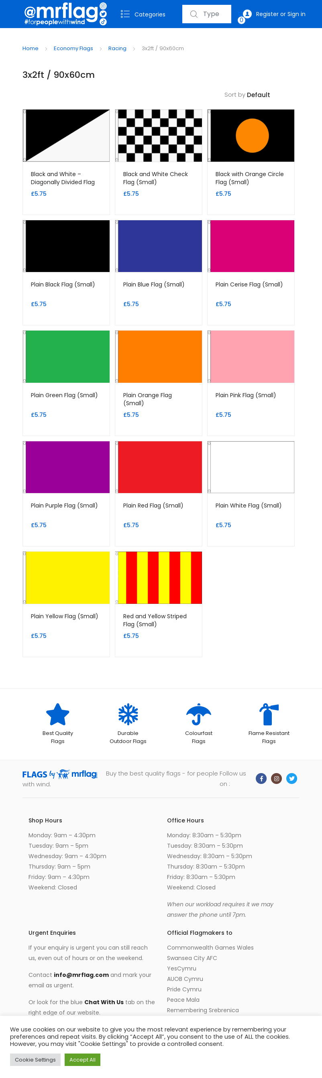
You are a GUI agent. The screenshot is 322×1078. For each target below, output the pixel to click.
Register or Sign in (274, 14)
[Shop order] (273, 95)
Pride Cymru (184, 989)
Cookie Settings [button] (35, 1060)
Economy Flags (73, 48)
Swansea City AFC (192, 958)
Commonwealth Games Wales (210, 948)
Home (30, 48)
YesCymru (181, 968)
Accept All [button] (82, 1060)
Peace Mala (183, 1000)
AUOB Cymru (185, 979)
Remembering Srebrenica (203, 1010)
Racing (117, 48)
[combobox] (206, 14)
